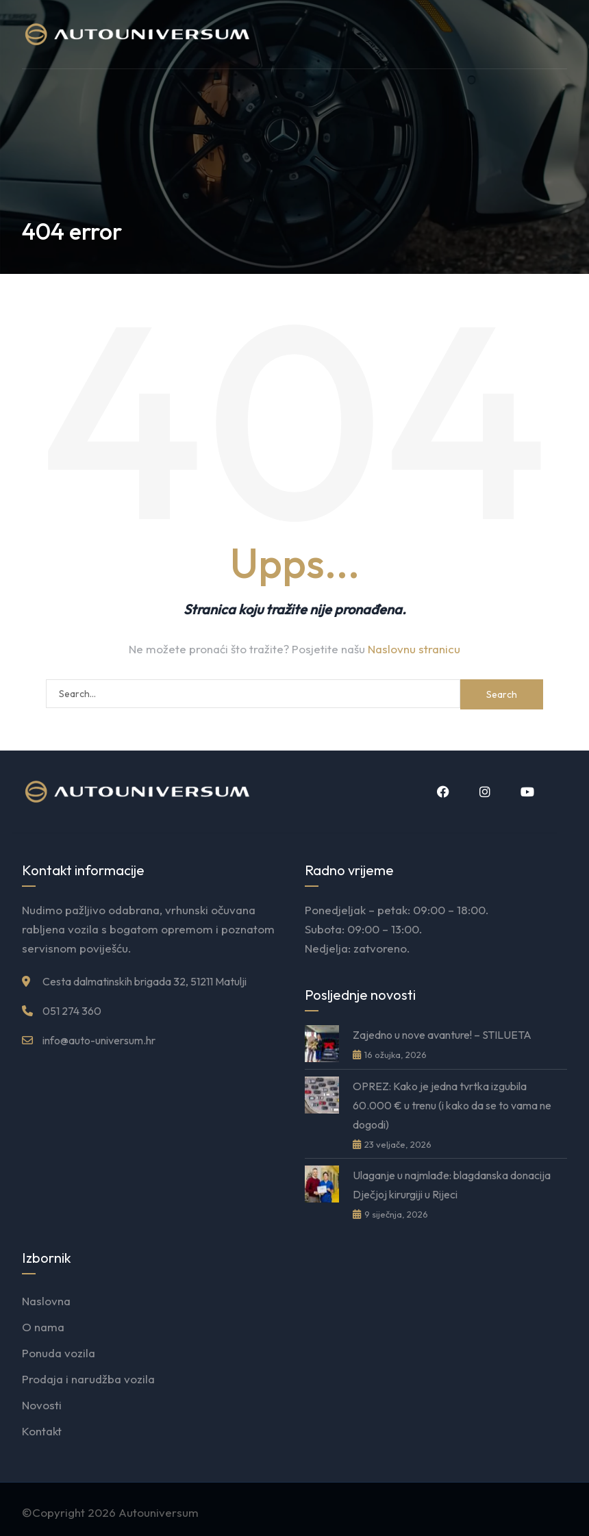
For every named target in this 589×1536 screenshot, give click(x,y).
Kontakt (42, 1431)
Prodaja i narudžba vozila (88, 1379)
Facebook (443, 791)
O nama (43, 1327)
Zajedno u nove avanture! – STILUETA (442, 1035)
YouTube (527, 791)
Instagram (484, 791)
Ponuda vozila (58, 1353)
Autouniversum (158, 1512)
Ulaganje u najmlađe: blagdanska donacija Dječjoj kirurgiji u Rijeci (452, 1184)
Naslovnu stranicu (414, 649)
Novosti (42, 1405)
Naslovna (46, 1301)
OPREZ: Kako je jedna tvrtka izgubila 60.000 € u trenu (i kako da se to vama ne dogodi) (452, 1105)
